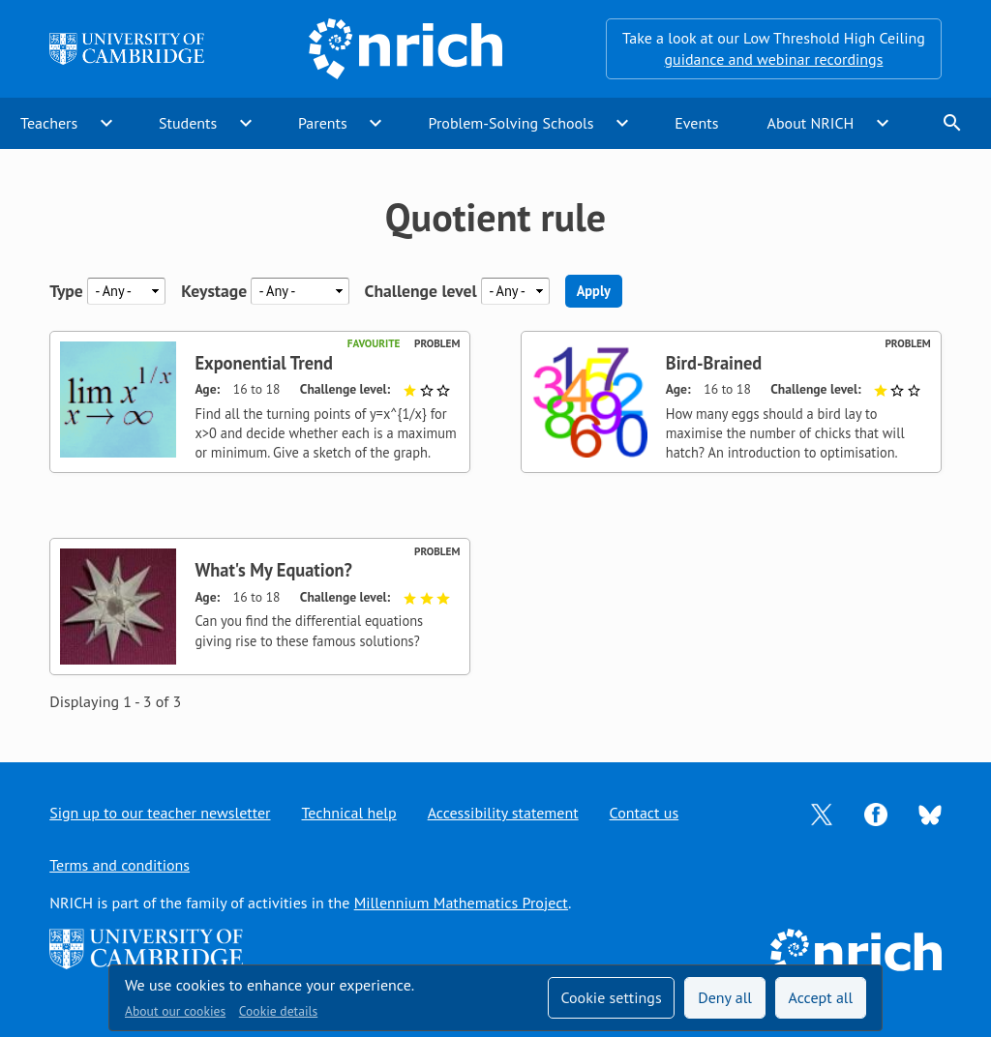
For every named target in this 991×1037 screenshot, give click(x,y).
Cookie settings (610, 997)
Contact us (644, 812)
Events (696, 123)
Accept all (821, 997)
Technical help (349, 812)
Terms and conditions (119, 864)
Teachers (48, 123)
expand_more (106, 122)
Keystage (214, 290)
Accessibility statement (503, 812)
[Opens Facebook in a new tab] (875, 812)
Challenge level (421, 290)
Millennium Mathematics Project (461, 902)
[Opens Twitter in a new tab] (821, 812)
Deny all (725, 997)
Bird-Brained (714, 362)
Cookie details (278, 1011)
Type (66, 290)
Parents (322, 123)
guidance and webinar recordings (773, 59)
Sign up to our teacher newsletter (159, 812)
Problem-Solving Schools (511, 123)
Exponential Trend (264, 362)
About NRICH (811, 123)
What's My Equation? (273, 569)
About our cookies (175, 1011)
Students (188, 123)
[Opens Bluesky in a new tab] (930, 813)
